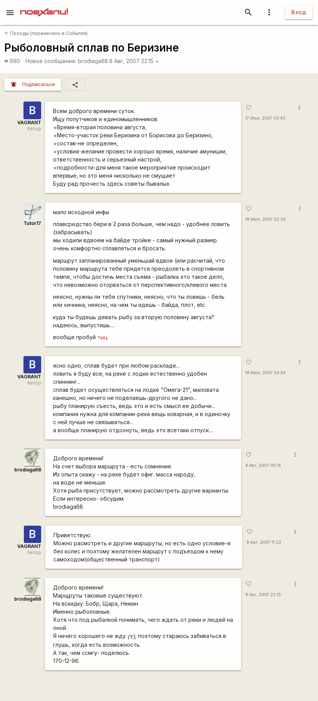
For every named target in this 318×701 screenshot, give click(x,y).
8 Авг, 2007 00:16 (263, 465)
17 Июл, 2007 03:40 (265, 118)
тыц (102, 337)
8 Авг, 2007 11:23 (263, 542)
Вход (298, 12)
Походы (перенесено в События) (46, 33)
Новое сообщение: (51, 61)
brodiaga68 (93, 61)
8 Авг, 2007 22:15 (134, 61)
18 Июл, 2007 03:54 (265, 372)
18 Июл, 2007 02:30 (265, 219)
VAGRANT (29, 122)
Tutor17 (32, 223)
